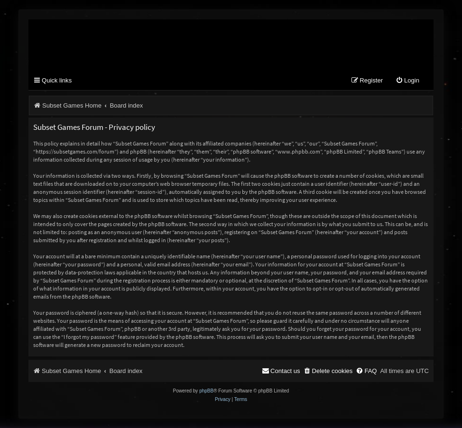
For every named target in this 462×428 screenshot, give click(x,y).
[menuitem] (407, 81)
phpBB (206, 390)
